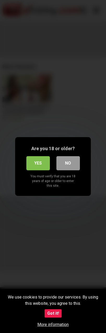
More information (53, 324)
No (68, 163)
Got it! (53, 313)
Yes (38, 163)
